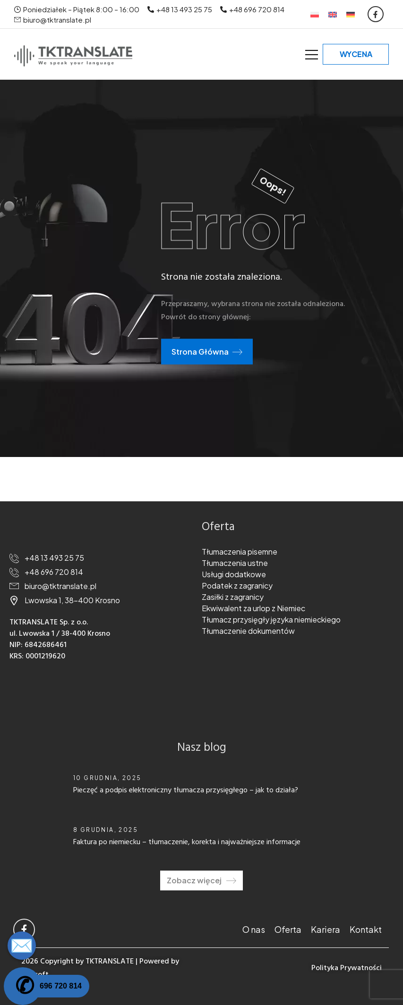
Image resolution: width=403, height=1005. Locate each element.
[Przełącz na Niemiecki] (351, 14)
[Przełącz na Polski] (315, 14)
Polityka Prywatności (346, 968)
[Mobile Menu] (311, 54)
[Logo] (73, 55)
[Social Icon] (376, 14)
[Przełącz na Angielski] (333, 14)
